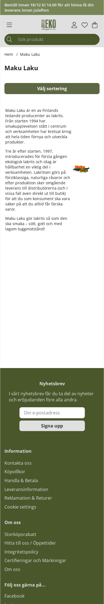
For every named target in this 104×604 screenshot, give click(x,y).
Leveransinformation (26, 489)
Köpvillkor (14, 472)
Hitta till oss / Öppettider (30, 543)
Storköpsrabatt (20, 534)
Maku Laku (30, 54)
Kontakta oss (18, 463)
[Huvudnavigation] (9, 25)
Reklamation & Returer (28, 498)
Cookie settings (20, 507)
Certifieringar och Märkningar (35, 560)
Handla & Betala (21, 480)
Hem (8, 54)
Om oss (12, 569)
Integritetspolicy (21, 552)
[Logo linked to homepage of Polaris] (48, 25)
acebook (15, 596)
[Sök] (52, 39)
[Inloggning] (74, 25)
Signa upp (52, 426)
